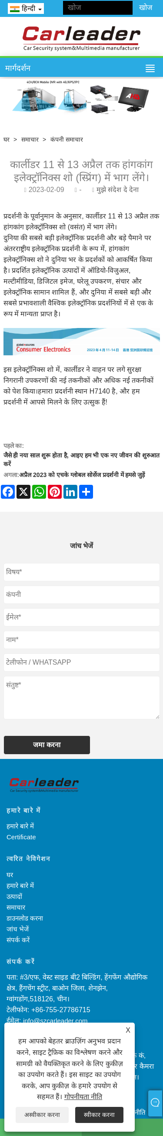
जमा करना (46, 745)
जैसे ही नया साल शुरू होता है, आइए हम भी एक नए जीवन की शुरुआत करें (81, 459)
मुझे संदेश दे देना (117, 189)
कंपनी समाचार (66, 139)
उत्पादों (14, 896)
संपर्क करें (18, 940)
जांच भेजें (18, 929)
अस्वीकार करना (42, 1114)
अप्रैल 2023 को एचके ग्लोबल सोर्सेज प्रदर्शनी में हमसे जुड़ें (82, 474)
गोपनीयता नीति (83, 1096)
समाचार (30, 139)
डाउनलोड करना (25, 918)
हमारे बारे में (20, 826)
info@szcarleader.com (55, 1020)
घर (6, 139)
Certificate (21, 837)
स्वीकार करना (99, 1114)
